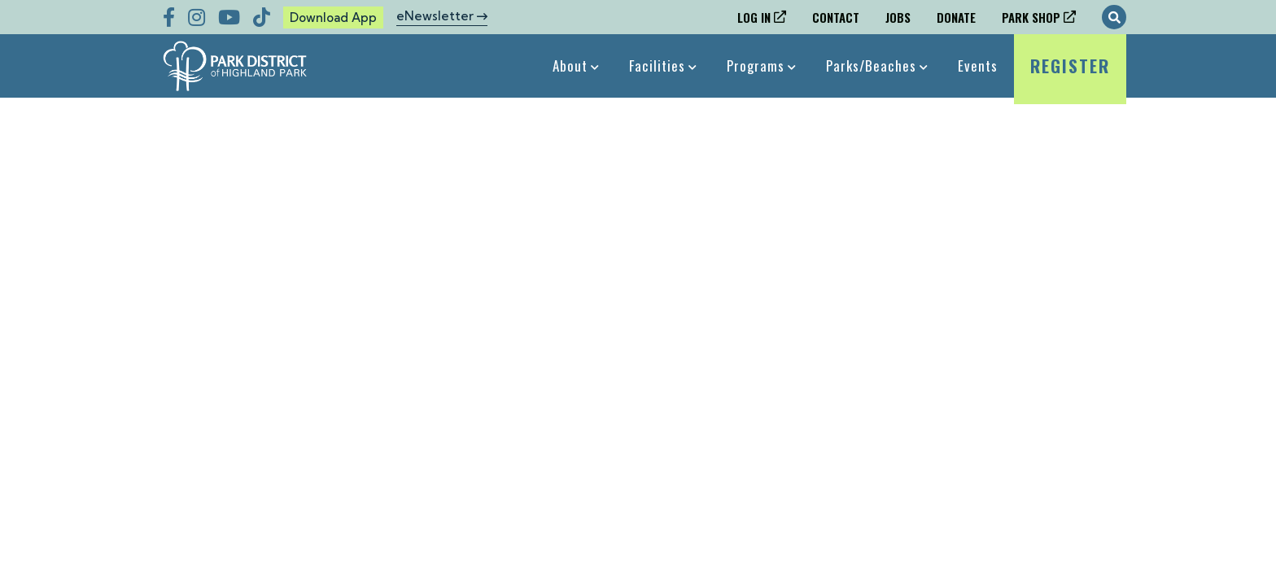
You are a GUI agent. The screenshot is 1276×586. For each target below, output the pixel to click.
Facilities (657, 65)
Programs (755, 65)
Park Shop (1031, 17)
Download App (333, 17)
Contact (835, 17)
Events (978, 65)
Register (1070, 75)
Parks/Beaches (871, 65)
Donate (956, 17)
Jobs (898, 17)
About (570, 65)
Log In (754, 17)
